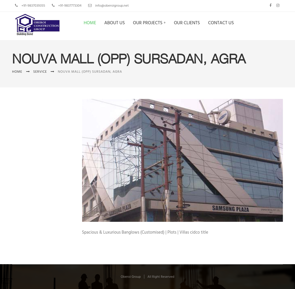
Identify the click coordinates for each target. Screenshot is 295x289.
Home (90, 23)
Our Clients (187, 23)
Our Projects (147, 23)
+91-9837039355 (33, 6)
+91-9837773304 (70, 6)
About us (114, 23)
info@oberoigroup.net (112, 6)
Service (40, 72)
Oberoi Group (131, 277)
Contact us (221, 23)
